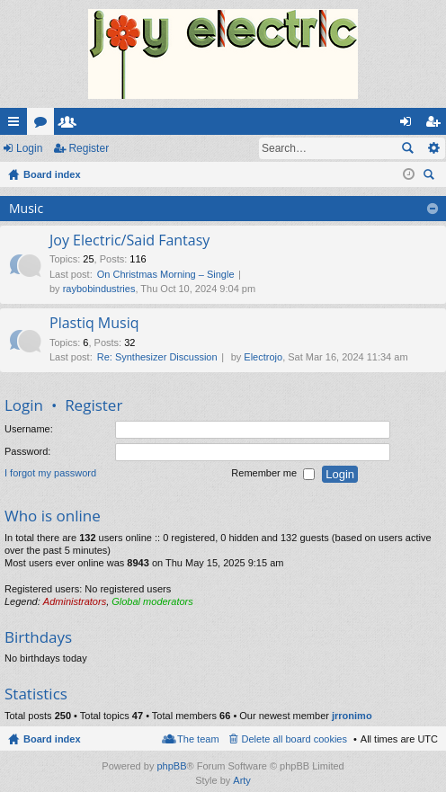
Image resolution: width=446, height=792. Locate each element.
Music (26, 208)
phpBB (171, 766)
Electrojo (263, 357)
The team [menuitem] (198, 739)
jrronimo (352, 715)
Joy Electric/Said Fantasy (129, 241)
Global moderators (152, 601)
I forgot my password (50, 472)
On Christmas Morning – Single (166, 274)
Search (407, 148)
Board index (52, 739)
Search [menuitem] (431, 176)
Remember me (273, 473)
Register (88, 148)
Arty (242, 780)
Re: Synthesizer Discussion (157, 357)
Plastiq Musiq (94, 324)
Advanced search (433, 148)
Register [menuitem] (436, 125)
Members (71, 125)
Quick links (17, 125)
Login (29, 148)
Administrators (74, 601)
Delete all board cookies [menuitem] (294, 739)
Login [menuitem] (409, 125)
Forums (44, 125)
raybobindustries (99, 288)
